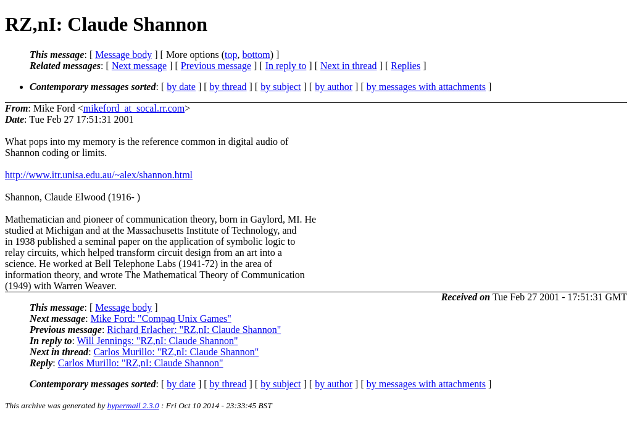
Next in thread (348, 65)
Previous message (216, 65)
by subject (280, 86)
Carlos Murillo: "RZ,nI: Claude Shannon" (176, 352)
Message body (123, 54)
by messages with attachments (426, 86)
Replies (405, 65)
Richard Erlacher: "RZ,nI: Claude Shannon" (194, 329)
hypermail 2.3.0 (133, 405)
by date (181, 86)
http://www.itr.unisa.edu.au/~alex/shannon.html (99, 175)
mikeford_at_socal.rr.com (134, 108)
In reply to (286, 65)
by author (333, 86)
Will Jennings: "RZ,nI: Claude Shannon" (157, 340)
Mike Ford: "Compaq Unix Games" (161, 318)
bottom (256, 54)
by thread (228, 86)
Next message (139, 65)
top (231, 54)
